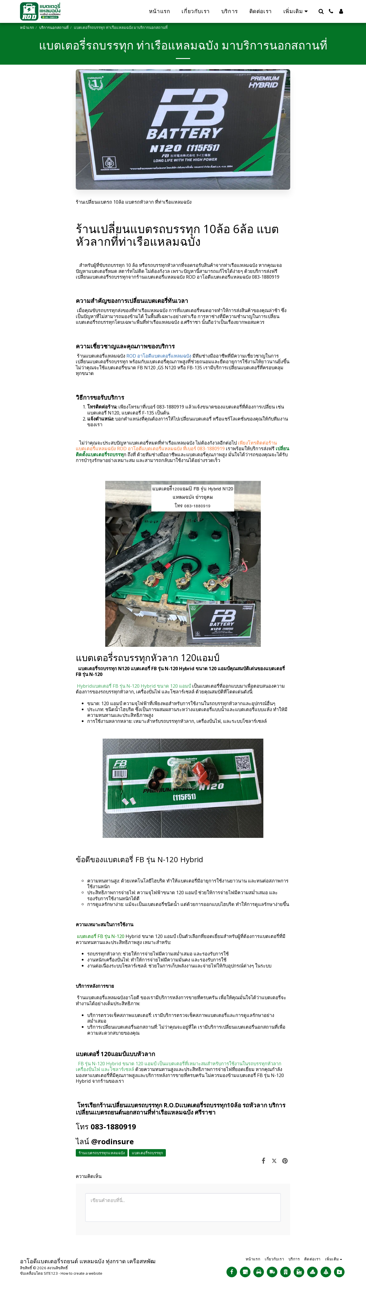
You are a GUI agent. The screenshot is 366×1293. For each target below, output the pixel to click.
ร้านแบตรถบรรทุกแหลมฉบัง (102, 1152)
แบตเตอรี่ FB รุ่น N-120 (100, 936)
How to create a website (81, 1273)
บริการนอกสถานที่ (54, 27)
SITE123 (51, 1273)
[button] (321, 11)
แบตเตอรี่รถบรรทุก (147, 1152)
